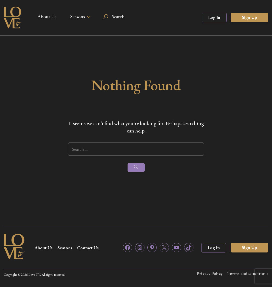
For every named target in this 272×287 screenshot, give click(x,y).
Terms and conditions (247, 273)
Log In (214, 17)
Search (118, 16)
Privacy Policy (210, 273)
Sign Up (249, 17)
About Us (47, 16)
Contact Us (88, 248)
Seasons (77, 16)
